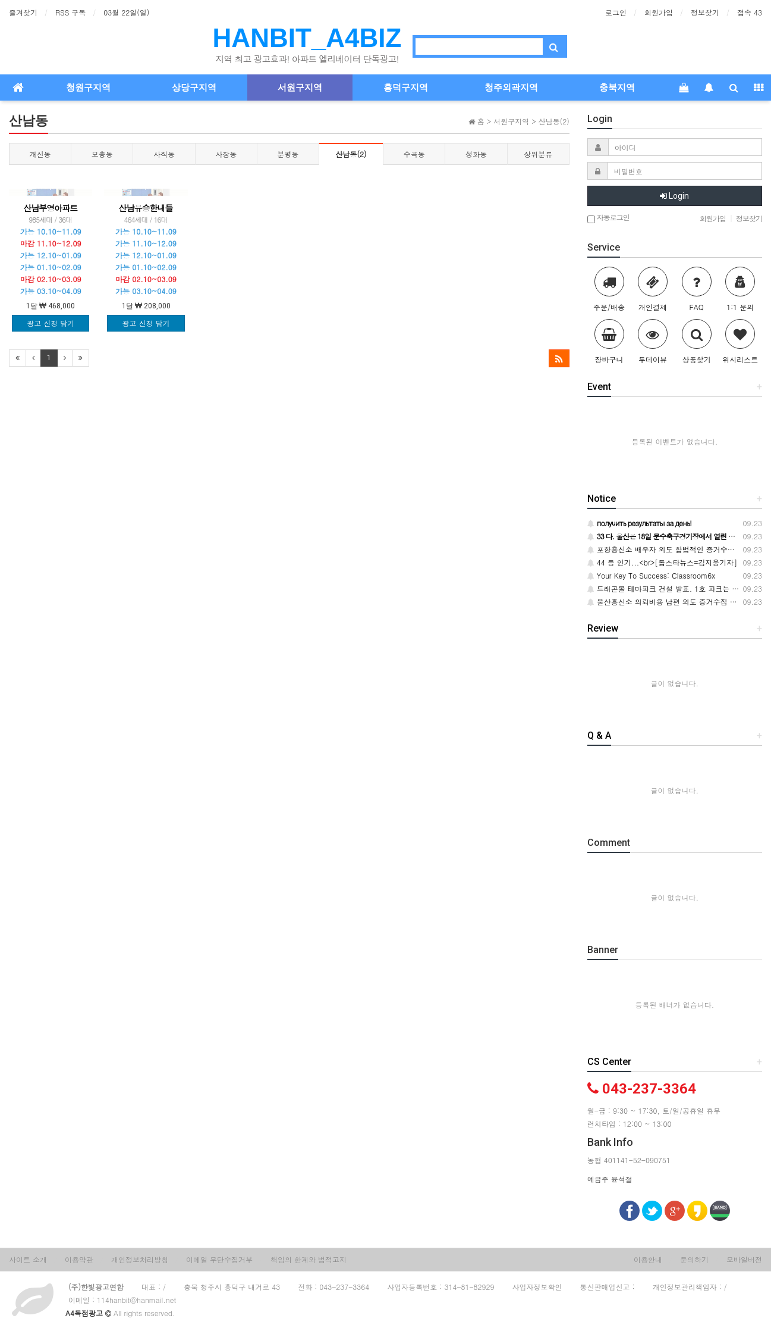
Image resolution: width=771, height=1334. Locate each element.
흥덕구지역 (405, 87)
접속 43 (749, 12)
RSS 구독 (70, 12)
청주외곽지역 (511, 87)
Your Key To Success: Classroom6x (651, 575)
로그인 (616, 12)
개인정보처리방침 (139, 1259)
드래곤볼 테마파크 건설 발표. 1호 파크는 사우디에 (674, 588)
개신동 (40, 154)
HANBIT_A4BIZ (307, 37)
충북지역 (617, 87)
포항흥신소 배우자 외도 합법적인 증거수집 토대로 (673, 549)
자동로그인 (608, 218)
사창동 (226, 154)
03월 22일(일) (126, 12)
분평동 (287, 154)
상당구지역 (194, 87)
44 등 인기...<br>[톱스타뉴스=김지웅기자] (662, 562)
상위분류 (538, 154)
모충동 (102, 154)
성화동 (476, 154)
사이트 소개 (28, 1259)
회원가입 (658, 12)
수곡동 (414, 154)
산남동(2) (351, 154)
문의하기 (694, 1259)
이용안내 (648, 1259)
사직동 (164, 154)
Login (674, 196)
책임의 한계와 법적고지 (308, 1259)
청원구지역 (88, 87)
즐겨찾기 (23, 12)
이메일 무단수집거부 (219, 1259)
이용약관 (79, 1259)
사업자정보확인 (537, 1287)
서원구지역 (300, 87)
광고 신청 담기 (50, 323)
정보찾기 (705, 12)
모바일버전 (744, 1259)
